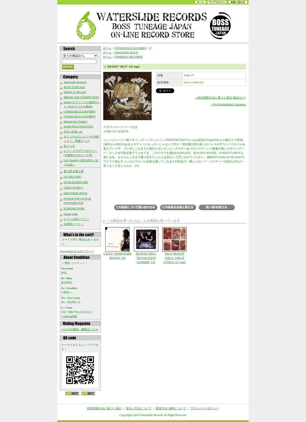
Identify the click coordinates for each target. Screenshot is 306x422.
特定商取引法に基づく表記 (104, 408)
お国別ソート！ (74, 224)
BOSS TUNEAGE (74, 87)
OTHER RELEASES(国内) (80, 116)
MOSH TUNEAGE (75, 92)
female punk (71, 214)
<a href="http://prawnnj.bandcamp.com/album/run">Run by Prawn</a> (174, 186)
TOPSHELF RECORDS (128, 57)
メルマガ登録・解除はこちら (79, 329)
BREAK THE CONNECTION (81, 97)
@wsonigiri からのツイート (77, 251)
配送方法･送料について (171, 408)
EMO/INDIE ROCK (75, 193)
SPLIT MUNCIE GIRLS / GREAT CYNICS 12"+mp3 (174, 245)
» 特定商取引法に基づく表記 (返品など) (220, 97)
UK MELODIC (73, 176)
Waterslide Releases (75, 82)
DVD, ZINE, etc (73, 131)
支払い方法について (139, 408)
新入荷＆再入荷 (74, 171)
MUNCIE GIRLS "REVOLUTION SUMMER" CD (146, 245)
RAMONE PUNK (74, 208)
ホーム (107, 48)
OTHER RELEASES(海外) (80, 111)
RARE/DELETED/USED (78, 126)
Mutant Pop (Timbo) (75, 121)
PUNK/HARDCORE (76, 182)
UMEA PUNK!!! (73, 187)
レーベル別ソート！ (76, 219)
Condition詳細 (69, 316)
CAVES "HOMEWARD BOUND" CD (117, 243)
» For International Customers (228, 104)
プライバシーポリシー (204, 408)
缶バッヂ (69, 146)
